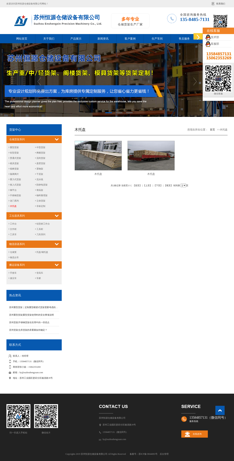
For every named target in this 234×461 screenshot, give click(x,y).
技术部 (212, 37)
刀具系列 (40, 234)
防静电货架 (42, 184)
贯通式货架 (15, 158)
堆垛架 (39, 190)
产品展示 (75, 38)
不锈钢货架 (15, 195)
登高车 (39, 273)
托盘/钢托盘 (42, 252)
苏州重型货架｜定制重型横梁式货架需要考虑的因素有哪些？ (39, 307)
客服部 (212, 43)
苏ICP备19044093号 (148, 454)
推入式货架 (15, 184)
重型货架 (14, 147)
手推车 (13, 273)
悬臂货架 (40, 163)
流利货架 (40, 158)
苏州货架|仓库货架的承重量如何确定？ (28, 330)
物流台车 (14, 257)
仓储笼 (13, 252)
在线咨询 (197, 434)
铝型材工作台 (43, 223)
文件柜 (13, 229)
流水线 (39, 179)
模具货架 (14, 163)
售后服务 (184, 38)
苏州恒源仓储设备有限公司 (112, 418)
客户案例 (130, 38)
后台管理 (164, 454)
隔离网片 (14, 174)
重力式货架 (15, 179)
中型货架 (40, 147)
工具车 (13, 234)
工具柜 (39, 229)
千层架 (39, 174)
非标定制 (40, 206)
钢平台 (13, 190)
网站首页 (21, 38)
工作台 (13, 223)
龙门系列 (14, 200)
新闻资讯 (103, 38)
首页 (212, 129)
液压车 (13, 278)
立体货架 (40, 200)
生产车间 (157, 38)
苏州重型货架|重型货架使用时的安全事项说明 (31, 315)
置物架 (39, 168)
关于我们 (48, 38)
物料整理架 (42, 195)
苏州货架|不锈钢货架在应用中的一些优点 (29, 322)
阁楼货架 (40, 152)
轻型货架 (14, 152)
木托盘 (13, 206)
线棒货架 (14, 168)
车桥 (38, 278)
